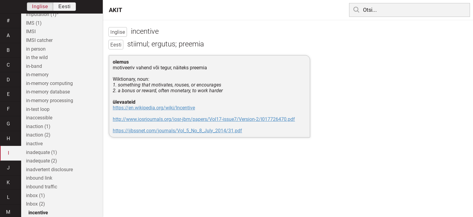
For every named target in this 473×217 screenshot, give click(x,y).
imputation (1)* (42, 14)
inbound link (39, 178)
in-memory (37, 74)
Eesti (64, 6)
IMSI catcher (39, 40)
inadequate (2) (41, 161)
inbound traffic (41, 187)
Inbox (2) (35, 204)
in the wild (37, 57)
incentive (38, 212)
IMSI (31, 31)
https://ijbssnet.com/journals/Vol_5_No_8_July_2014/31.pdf (177, 131)
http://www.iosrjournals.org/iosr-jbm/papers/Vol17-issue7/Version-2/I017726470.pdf (204, 119)
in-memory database (48, 92)
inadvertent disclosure (49, 169)
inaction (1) (38, 126)
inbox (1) (35, 195)
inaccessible (39, 118)
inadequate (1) (41, 152)
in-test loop (38, 109)
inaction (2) (38, 135)
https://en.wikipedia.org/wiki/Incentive (154, 108)
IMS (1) (34, 23)
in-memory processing (49, 100)
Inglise (40, 6)
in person (36, 49)
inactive (34, 143)
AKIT (115, 10)
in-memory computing (49, 83)
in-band (34, 66)
